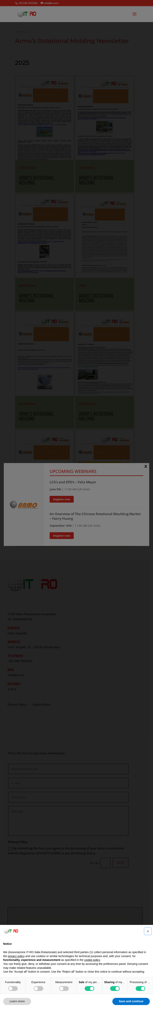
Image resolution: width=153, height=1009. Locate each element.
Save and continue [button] (131, 1001)
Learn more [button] (17, 1001)
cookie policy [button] (92, 959)
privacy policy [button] (16, 956)
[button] (148, 931)
